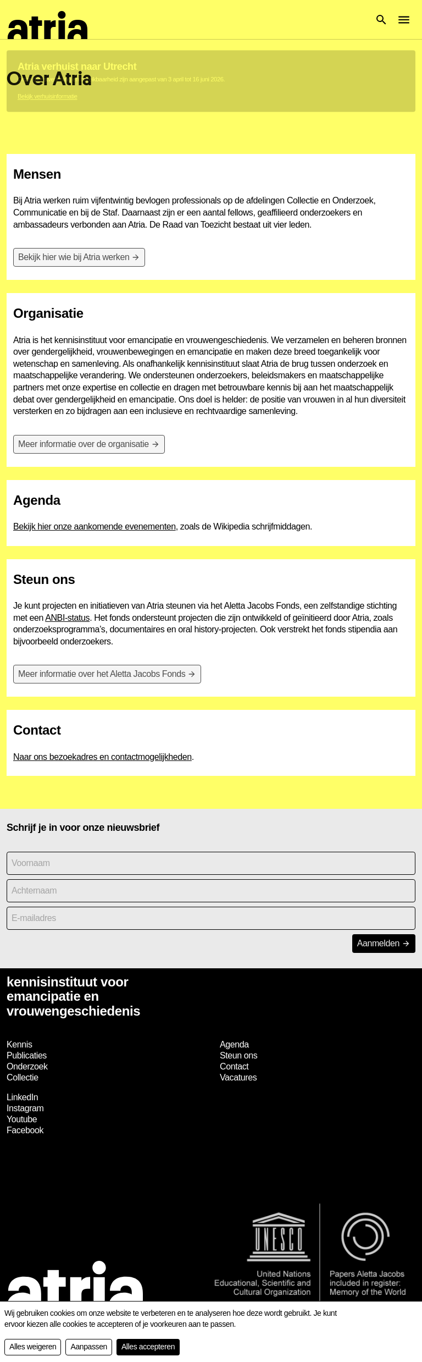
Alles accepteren (148, 1346)
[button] (381, 20)
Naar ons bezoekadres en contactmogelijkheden (102, 757)
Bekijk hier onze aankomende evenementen (94, 526)
